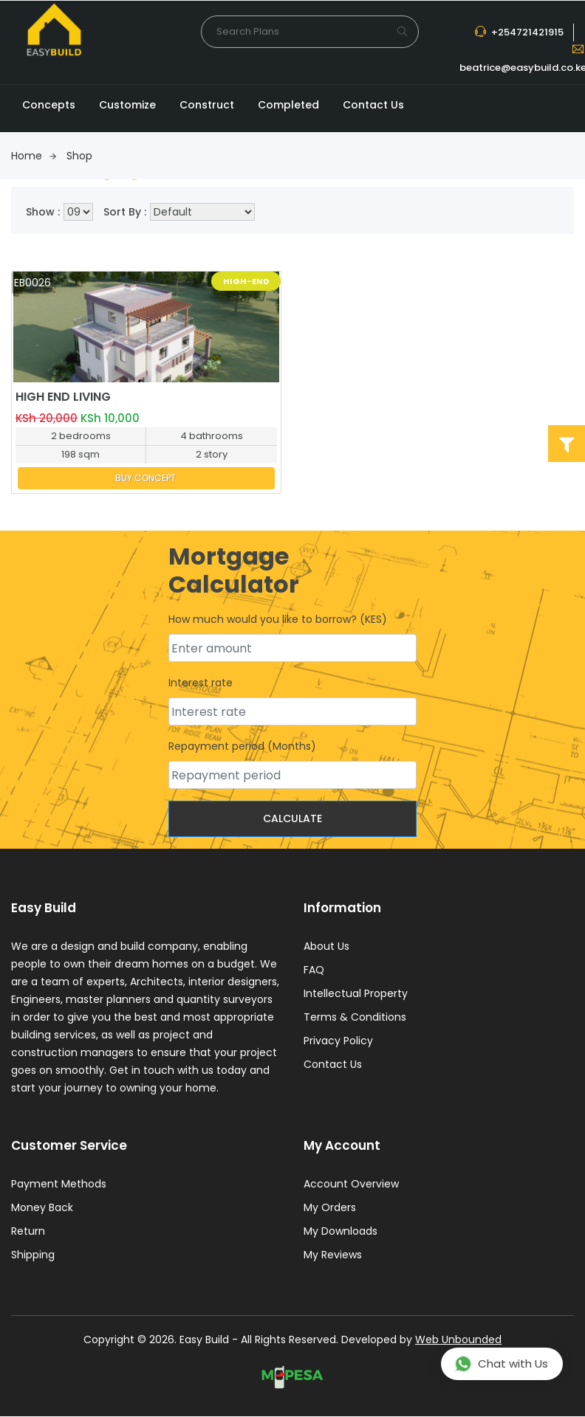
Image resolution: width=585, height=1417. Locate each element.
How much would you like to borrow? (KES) (277, 620)
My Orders (330, 1208)
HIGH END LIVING (63, 396)
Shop (79, 155)
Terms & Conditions (355, 1017)
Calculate (292, 819)
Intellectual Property (356, 994)
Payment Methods (58, 1185)
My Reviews (333, 1256)
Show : (43, 211)
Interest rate (200, 683)
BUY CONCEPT (145, 478)
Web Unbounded (458, 1341)
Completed (288, 104)
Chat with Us (501, 1364)
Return (28, 1232)
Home (33, 155)
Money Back (42, 1208)
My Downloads (340, 1232)
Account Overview (351, 1185)
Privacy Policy (338, 1041)
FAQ (314, 970)
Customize (127, 104)
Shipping (33, 1256)
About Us (326, 947)
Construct (206, 104)
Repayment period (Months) (242, 746)
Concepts (48, 104)
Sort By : (124, 211)
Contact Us (373, 104)
